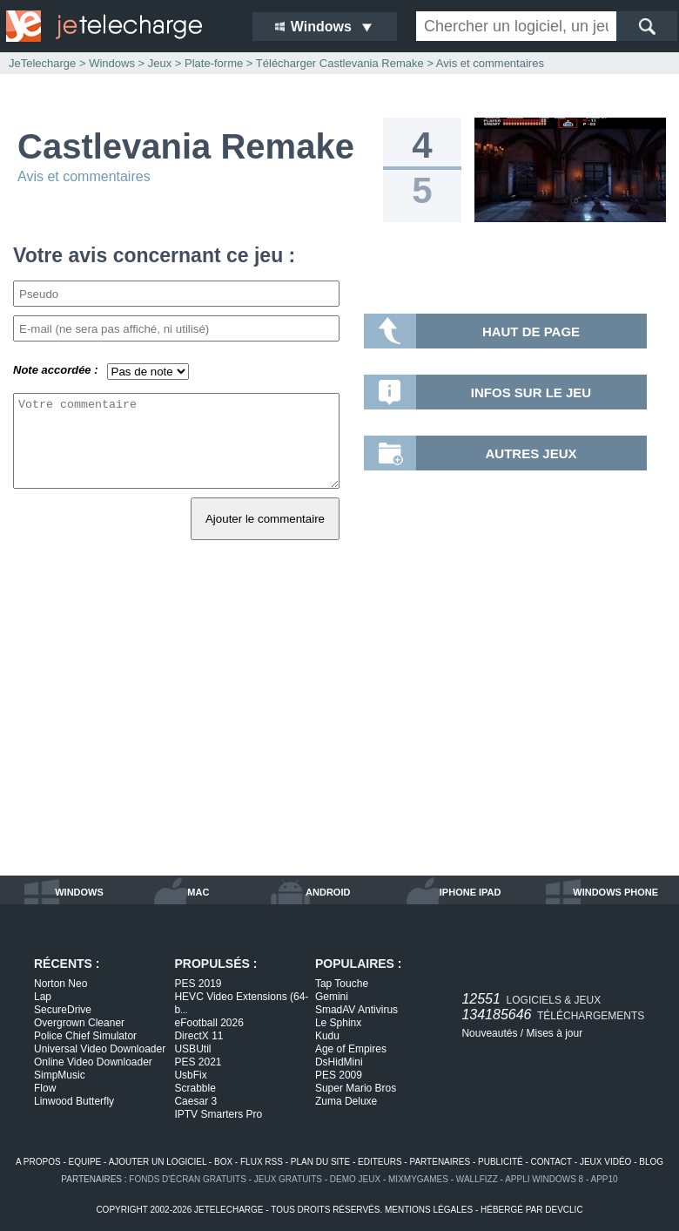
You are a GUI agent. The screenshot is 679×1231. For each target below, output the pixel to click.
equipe (85, 1162)
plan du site (320, 1162)
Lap (42, 997)
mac (198, 892)
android (328, 892)
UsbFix (190, 1075)
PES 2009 (338, 1075)
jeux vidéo (605, 1162)
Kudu (327, 1036)
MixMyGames (418, 1179)
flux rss (261, 1162)
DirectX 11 (198, 1036)
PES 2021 (197, 1062)
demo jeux (355, 1179)
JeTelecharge (42, 63)
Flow (45, 1088)
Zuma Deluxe (346, 1101)
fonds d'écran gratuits (187, 1179)
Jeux (159, 63)
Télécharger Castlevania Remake (340, 63)
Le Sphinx (338, 1023)
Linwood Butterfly (74, 1101)
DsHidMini (339, 1062)
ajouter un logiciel (157, 1162)
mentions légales (429, 1209)
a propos (38, 1162)
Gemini (331, 997)
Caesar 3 (195, 1101)
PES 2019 (197, 983)
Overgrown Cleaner (79, 1023)
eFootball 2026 (208, 1023)
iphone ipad (470, 892)
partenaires (439, 1162)
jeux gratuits (288, 1179)
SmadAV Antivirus (356, 1010)
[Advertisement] (339, 727)
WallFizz (477, 1179)
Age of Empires (351, 1049)
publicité (500, 1162)
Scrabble (194, 1088)
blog (651, 1162)
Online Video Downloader (93, 1062)
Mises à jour (554, 1033)
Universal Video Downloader (99, 1049)
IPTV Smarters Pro (218, 1114)
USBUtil (192, 1049)
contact (551, 1162)
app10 (604, 1179)
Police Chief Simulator (85, 1036)
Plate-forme (214, 63)
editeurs (380, 1162)
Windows (112, 63)
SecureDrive (62, 1010)
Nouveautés (489, 1033)
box (223, 1162)
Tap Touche (341, 983)
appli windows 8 (544, 1179)
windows (79, 892)
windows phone (615, 892)
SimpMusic (59, 1075)
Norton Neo (60, 983)
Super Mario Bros (355, 1088)
